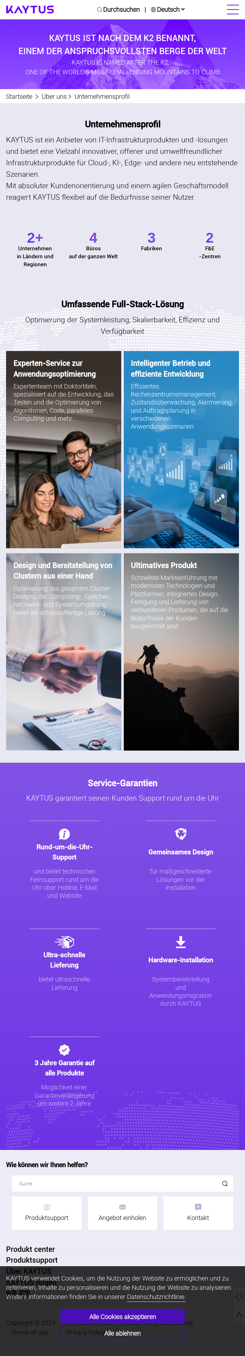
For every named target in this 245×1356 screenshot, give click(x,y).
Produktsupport (46, 1213)
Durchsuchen (121, 9)
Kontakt (198, 1213)
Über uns (54, 96)
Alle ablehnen (122, 1333)
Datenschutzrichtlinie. (156, 1296)
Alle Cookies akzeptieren (122, 1316)
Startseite (19, 96)
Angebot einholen (122, 1213)
